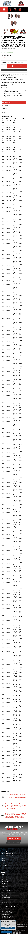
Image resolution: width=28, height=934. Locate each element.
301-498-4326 (5, 909)
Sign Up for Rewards (13, 842)
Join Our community (14, 838)
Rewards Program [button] (6, 932)
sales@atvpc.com (6, 914)
